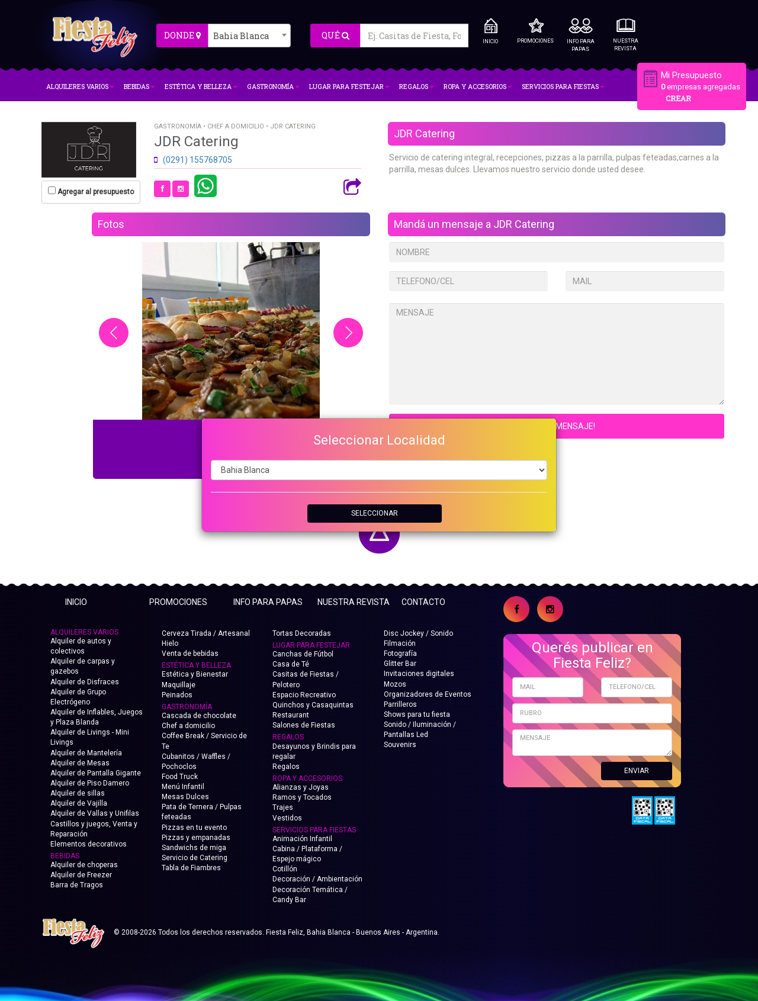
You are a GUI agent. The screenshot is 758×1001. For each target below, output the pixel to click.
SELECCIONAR (374, 513)
